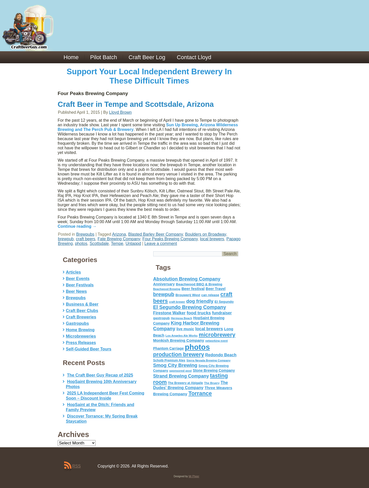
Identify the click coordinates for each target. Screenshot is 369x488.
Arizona (119, 234)
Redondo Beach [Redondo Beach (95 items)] (221, 354)
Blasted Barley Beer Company (155, 234)
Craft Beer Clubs (82, 310)
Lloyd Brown (120, 112)
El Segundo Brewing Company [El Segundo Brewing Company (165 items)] (189, 307)
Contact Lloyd (194, 57)
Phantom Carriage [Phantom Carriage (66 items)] (168, 348)
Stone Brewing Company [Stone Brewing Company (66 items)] (214, 370)
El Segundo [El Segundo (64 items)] (224, 302)
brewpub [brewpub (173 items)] (164, 294)
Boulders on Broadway (205, 234)
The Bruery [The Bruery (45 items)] (212, 383)
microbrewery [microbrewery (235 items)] (217, 334)
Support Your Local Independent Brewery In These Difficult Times (149, 76)
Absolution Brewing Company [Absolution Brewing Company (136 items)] (186, 279)
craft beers (85, 239)
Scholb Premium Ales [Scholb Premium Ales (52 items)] (169, 360)
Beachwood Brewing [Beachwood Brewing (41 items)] (166, 288)
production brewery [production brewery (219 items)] (178, 354)
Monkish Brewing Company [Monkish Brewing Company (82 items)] (178, 340)
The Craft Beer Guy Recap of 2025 (100, 375)
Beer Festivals (80, 285)
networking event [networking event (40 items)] (216, 340)
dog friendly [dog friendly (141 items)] (199, 301)
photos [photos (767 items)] (197, 347)
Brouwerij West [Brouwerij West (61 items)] (188, 295)
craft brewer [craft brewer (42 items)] (177, 301)
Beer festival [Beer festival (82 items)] (192, 288)
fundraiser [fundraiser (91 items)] (222, 313)
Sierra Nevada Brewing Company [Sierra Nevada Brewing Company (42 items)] (209, 360)
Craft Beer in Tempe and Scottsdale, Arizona (136, 104)
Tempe (117, 243)
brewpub (66, 239)
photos (81, 243)
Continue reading (77, 226)
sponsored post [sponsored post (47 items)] (180, 370)
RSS (76, 466)
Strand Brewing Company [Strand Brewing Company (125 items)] (181, 376)
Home (71, 57)
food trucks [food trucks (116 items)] (199, 312)
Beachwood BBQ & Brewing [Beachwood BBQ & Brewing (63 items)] (199, 284)
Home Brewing (80, 330)
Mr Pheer (194, 476)
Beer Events (78, 278)
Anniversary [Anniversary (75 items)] (164, 284)
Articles (73, 272)
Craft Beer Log (147, 57)
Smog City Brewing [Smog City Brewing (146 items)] (175, 365)
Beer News (76, 291)
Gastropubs (77, 323)
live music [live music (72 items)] (185, 329)
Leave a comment (160, 243)
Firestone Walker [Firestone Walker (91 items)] (169, 313)
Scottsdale (99, 243)
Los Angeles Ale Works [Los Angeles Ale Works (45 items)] (182, 335)
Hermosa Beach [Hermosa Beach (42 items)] (181, 318)
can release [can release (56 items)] (210, 295)
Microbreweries (81, 336)
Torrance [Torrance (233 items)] (200, 393)
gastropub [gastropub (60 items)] (161, 318)
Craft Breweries (81, 317)
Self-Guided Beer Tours (88, 349)
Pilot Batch (103, 57)
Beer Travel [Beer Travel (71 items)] (215, 289)
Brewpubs (85, 234)
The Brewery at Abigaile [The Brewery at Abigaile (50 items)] (185, 383)
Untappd (133, 243)
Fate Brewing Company (119, 239)
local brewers (212, 239)
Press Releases (81, 342)
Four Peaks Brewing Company (170, 239)
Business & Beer (82, 304)
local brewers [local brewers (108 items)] (209, 328)
